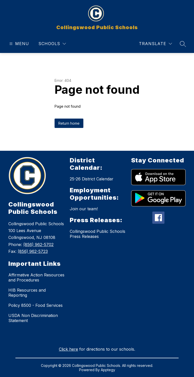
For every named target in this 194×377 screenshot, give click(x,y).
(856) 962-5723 (33, 251)
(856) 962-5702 (38, 244)
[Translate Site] (155, 44)
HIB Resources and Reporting (27, 293)
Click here (68, 349)
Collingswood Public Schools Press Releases (97, 234)
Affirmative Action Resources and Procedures (36, 277)
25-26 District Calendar (91, 178)
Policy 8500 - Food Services (35, 305)
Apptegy (108, 370)
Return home (69, 123)
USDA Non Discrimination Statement (33, 318)
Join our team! (84, 208)
